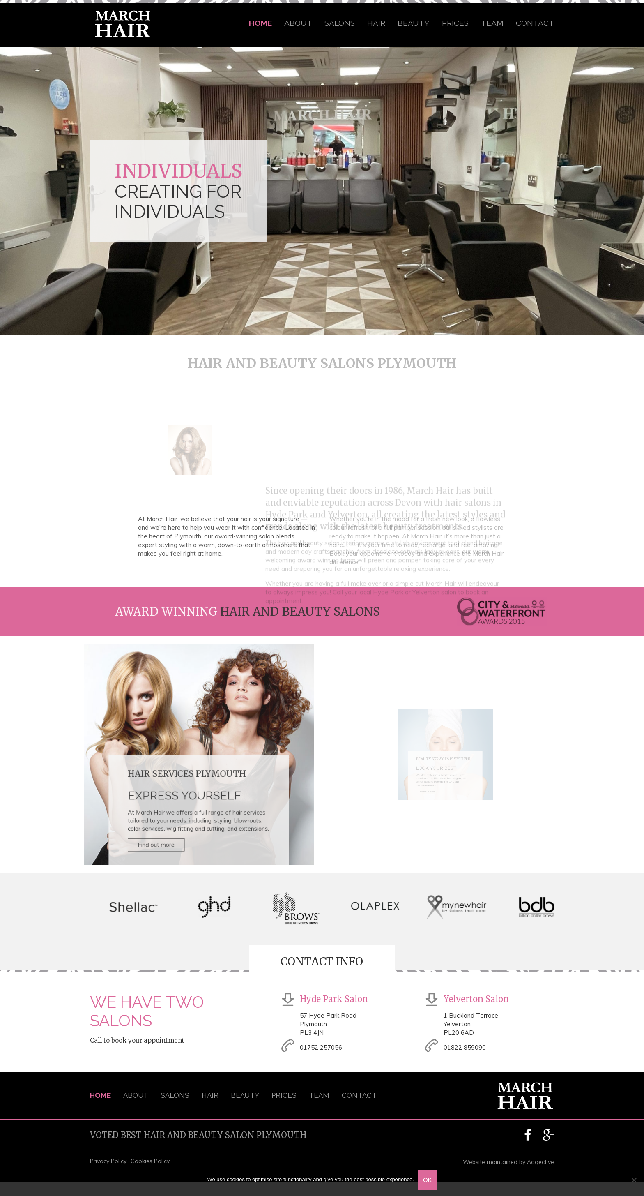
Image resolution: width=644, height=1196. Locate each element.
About (298, 23)
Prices (455, 23)
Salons (339, 23)
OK (427, 1179)
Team (492, 23)
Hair (376, 23)
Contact (535, 23)
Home (260, 23)
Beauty (414, 23)
